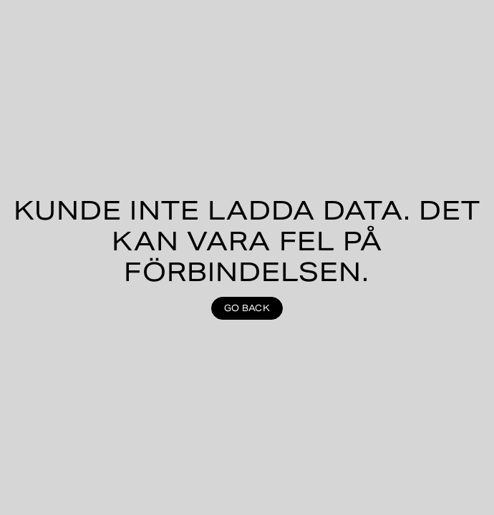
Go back (247, 308)
